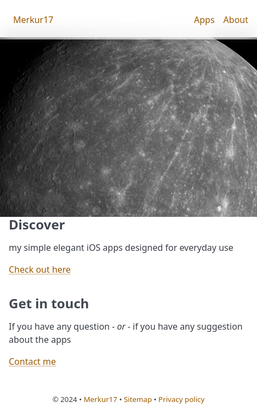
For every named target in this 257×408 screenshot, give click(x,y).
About (236, 20)
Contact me (32, 361)
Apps (204, 20)
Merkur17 (33, 20)
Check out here (40, 269)
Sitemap (138, 399)
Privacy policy (181, 399)
